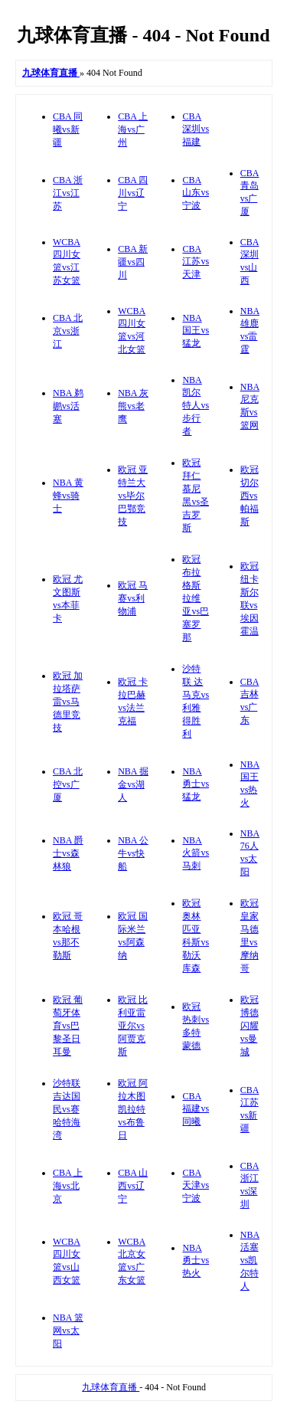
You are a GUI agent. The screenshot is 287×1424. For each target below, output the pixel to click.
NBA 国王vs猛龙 (195, 331)
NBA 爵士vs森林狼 (68, 853)
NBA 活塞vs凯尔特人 (249, 1260)
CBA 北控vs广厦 (68, 784)
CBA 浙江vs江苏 (68, 193)
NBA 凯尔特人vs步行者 (195, 406)
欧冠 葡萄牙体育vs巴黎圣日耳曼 (68, 1025)
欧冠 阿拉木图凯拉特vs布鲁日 (133, 1109)
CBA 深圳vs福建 (195, 129)
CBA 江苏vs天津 (195, 262)
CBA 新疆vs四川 (133, 262)
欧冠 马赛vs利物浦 (133, 598)
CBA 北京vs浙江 (68, 331)
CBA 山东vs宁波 (195, 193)
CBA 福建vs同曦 (195, 1109)
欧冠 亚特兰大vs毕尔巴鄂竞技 (133, 495)
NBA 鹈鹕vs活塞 (68, 406)
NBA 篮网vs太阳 (68, 1330)
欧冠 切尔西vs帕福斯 (249, 495)
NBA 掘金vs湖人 (133, 784)
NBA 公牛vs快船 (133, 853)
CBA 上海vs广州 (133, 129)
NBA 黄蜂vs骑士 (68, 495)
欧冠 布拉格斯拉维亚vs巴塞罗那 (195, 598)
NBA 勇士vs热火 (195, 1260)
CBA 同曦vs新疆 (68, 129)
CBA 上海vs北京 (68, 1185)
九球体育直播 (110, 1387)
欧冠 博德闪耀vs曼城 (249, 1025)
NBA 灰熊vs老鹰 (133, 406)
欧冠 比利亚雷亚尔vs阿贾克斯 (133, 1025)
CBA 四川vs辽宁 (133, 193)
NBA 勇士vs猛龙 (195, 784)
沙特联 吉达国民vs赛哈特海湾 (66, 1109)
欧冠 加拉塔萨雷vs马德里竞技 (68, 701)
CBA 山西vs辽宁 (133, 1185)
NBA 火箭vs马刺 (195, 853)
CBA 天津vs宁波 (195, 1185)
